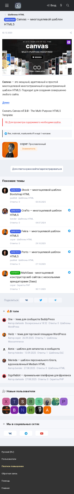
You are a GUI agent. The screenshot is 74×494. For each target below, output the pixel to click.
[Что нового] (61, 5)
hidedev (19, 353)
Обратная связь (9, 473)
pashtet (13, 198)
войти (57, 122)
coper (24, 144)
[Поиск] (67, 5)
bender (13, 219)
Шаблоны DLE (56, 353)
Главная (6, 488)
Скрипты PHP (23, 285)
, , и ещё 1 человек (29, 133)
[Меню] (7, 5)
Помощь (6, 481)
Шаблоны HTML (26, 198)
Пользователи (9, 459)
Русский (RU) (8, 452)
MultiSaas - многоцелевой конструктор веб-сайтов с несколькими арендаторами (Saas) (35, 277)
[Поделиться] (71, 33)
